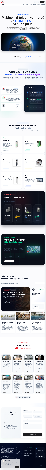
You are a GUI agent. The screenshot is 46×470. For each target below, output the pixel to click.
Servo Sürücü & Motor (18, 451)
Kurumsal (6, 1)
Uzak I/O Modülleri (18, 458)
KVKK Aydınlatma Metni (26, 467)
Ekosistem (30, 4)
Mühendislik (21, 1)
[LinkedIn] (41, 467)
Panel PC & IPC (19, 455)
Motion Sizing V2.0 (28, 449)
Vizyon (23, 4)
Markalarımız (10, 1)
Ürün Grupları (16, 1)
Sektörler (38, 4)
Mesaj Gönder (43, 4)
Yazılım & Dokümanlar (18, 462)
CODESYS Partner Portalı (19, 460)
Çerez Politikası (32, 467)
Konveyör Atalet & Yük (27, 452)
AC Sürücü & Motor (18, 454)
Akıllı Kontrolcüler (19, 449)
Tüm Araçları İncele (27, 457)
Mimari (27, 4)
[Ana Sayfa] (2, 2)
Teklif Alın (42, 1)
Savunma (34, 4)
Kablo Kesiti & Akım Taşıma (28, 455)
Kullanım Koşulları (37, 467)
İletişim (32, 1)
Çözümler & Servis (27, 1)
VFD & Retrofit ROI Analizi (28, 451)
